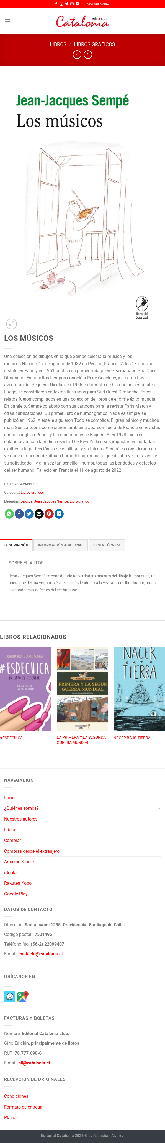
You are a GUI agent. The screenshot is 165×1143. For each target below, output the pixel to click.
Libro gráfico (79, 501)
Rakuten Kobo (18, 883)
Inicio (9, 797)
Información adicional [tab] (60, 545)
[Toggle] (158, 808)
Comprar (12, 840)
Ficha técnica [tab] (107, 545)
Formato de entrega (23, 1107)
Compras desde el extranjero (32, 851)
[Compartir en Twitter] (29, 514)
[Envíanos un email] (72, 4)
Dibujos (26, 501)
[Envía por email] (39, 514)
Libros (58, 44)
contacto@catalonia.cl (41, 954)
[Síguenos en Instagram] (61, 4)
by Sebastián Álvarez (106, 1135)
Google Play (16, 894)
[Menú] (7, 21)
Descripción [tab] (16, 545)
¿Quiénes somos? (21, 808)
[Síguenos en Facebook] (56, 4)
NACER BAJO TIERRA (132, 738)
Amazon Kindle (19, 861)
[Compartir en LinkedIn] (59, 514)
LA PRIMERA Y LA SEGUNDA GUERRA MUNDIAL (81, 740)
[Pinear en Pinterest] (49, 514)
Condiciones (16, 1096)
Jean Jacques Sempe (51, 501)
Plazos (10, 1117)
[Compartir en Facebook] (19, 514)
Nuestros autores (20, 819)
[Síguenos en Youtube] (77, 4)
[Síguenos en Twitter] (66, 4)
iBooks (10, 872)
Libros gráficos (94, 44)
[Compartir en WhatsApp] (9, 514)
